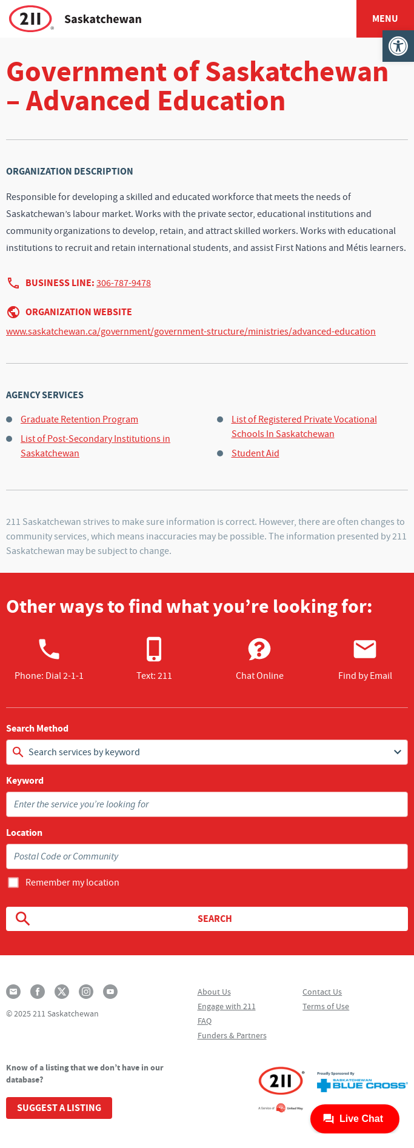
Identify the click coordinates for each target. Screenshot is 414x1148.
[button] (398, 46)
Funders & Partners (232, 1035)
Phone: (49, 659)
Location (24, 833)
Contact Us (322, 991)
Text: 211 (154, 659)
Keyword (25, 781)
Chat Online (260, 659)
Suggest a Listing (59, 1107)
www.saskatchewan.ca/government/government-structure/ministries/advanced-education (191, 331)
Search (122, 919)
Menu (385, 18)
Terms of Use (325, 1006)
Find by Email (365, 659)
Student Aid (255, 453)
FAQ (205, 1020)
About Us (214, 991)
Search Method (37, 729)
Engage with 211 (227, 1006)
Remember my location (72, 882)
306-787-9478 (123, 283)
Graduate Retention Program (79, 419)
